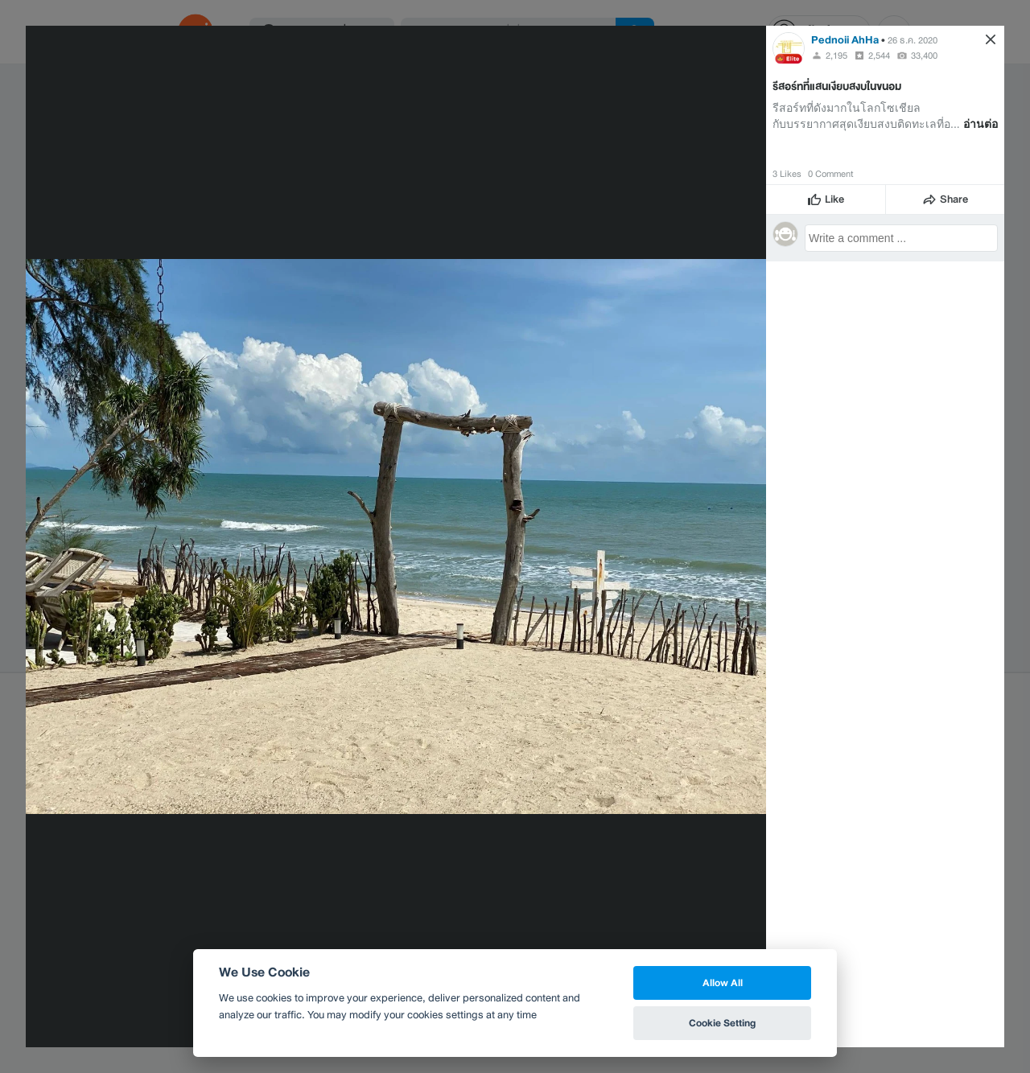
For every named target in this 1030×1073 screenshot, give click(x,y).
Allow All (722, 982)
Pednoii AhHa (845, 39)
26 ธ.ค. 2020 (912, 40)
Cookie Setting (722, 1022)
